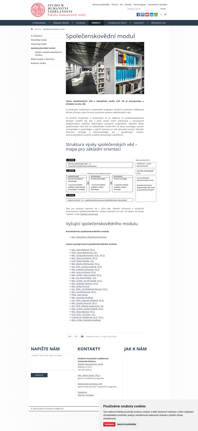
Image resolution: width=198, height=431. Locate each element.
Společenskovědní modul (43, 48)
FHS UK (115, 4)
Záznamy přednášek (100, 4)
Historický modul (39, 44)
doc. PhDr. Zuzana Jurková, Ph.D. (86, 266)
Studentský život (117, 23)
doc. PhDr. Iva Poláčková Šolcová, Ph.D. (89, 289)
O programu (39, 23)
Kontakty (139, 23)
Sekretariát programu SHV (90, 383)
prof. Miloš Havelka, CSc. (83, 261)
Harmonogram (140, 4)
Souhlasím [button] (109, 424)
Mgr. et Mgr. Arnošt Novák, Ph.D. (86, 280)
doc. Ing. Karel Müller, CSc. (84, 277)
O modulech (36, 35)
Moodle (128, 4)
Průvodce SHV (158, 23)
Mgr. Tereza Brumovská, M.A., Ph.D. (88, 255)
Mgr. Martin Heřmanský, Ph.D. (85, 263)
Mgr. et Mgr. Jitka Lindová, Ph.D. (86, 275)
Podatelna (82, 392)
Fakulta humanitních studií (90, 364)
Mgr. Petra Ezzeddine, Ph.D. (84, 258)
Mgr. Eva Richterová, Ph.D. (83, 292)
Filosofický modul (39, 40)
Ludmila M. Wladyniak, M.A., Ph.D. (87, 317)
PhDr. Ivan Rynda (79, 294)
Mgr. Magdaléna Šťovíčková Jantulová (89, 237)
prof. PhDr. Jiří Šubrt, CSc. (83, 314)
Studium (80, 23)
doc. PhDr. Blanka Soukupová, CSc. (87, 306)
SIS (121, 4)
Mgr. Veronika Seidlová (82, 297)
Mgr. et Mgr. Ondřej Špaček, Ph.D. (87, 308)
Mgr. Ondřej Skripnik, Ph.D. (84, 303)
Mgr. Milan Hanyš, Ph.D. (89, 375)
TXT (76, 336)
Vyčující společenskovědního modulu (48, 53)
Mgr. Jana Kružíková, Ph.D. (83, 272)
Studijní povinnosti (89, 214)
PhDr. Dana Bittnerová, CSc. (84, 252)
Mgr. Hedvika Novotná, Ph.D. (84, 283)
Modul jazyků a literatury (42, 59)
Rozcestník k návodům (157, 4)
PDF (69, 336)
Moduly (96, 22)
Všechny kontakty (86, 395)
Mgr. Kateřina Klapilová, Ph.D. (85, 269)
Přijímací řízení (61, 23)
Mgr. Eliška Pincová (80, 286)
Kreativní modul (38, 63)
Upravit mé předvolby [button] (126, 424)
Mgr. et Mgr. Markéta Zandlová (86, 320)
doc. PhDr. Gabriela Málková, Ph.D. (87, 300)
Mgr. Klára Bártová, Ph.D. (83, 249)
